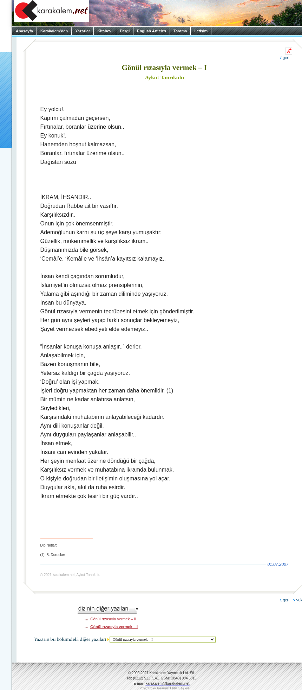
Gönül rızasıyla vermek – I (114, 627)
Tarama (180, 31)
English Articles (151, 31)
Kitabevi (104, 31)
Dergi (125, 31)
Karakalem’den (54, 31)
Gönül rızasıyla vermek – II (113, 619)
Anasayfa (24, 31)
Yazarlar (82, 31)
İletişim (201, 31)
